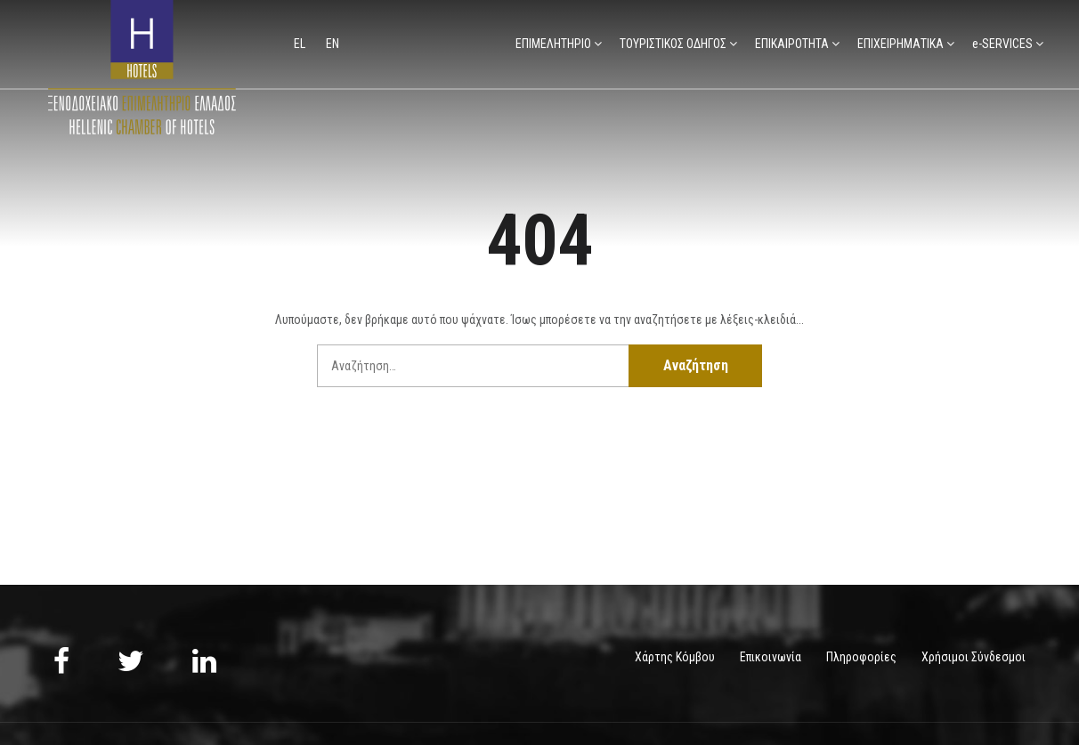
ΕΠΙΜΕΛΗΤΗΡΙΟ (553, 43)
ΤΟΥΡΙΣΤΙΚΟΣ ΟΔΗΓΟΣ (673, 43)
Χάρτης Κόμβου (675, 657)
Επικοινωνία (770, 657)
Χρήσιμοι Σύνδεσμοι (973, 657)
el (301, 43)
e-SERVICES (1002, 43)
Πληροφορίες (861, 657)
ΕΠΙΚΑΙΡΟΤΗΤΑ (792, 43)
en (332, 43)
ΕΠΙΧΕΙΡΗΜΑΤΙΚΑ (900, 43)
